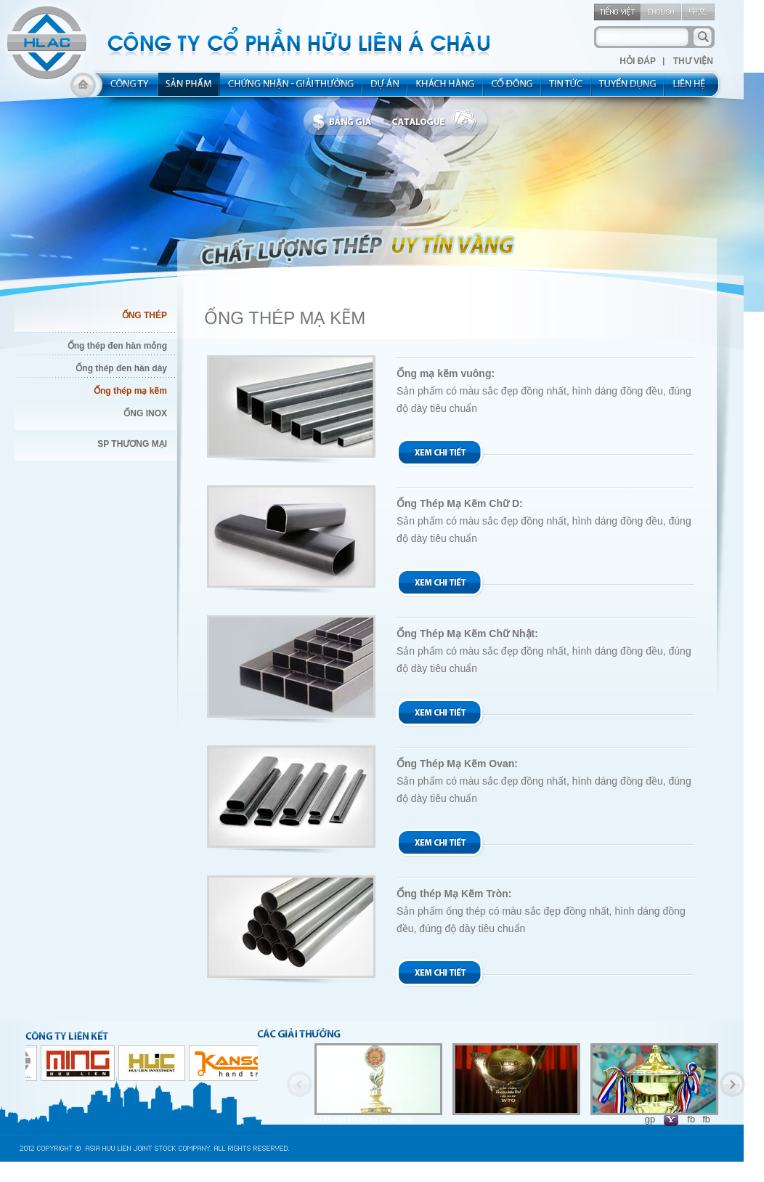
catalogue (438, 122)
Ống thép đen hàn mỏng (117, 346)
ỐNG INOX (145, 413)
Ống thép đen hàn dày (121, 368)
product (189, 89)
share (513, 89)
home (83, 89)
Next (732, 1084)
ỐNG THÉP (144, 315)
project (385, 89)
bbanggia (345, 122)
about (125, 89)
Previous (299, 1084)
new (567, 89)
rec (628, 89)
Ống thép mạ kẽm (130, 391)
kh (446, 89)
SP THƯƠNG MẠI (132, 444)
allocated (291, 89)
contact (694, 89)
